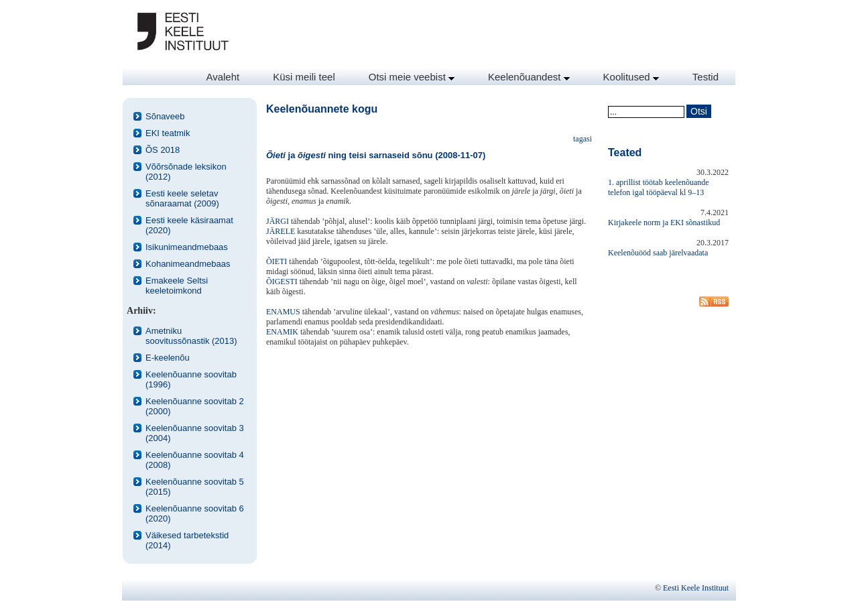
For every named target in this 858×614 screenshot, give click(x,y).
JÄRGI (277, 221)
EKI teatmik (167, 133)
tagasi (582, 138)
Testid (705, 76)
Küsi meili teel (304, 76)
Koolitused (631, 76)
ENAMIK (282, 331)
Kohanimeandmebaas (187, 264)
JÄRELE (280, 231)
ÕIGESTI (282, 281)
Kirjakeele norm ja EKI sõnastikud (664, 222)
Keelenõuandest (529, 76)
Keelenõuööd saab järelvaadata (658, 252)
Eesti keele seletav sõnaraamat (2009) (182, 198)
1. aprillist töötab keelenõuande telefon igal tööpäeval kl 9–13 (658, 187)
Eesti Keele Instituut (696, 588)
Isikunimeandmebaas (186, 247)
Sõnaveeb (165, 116)
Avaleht (222, 76)
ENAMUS (283, 311)
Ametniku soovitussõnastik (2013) (191, 336)
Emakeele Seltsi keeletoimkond (176, 285)
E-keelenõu (167, 358)
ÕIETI (276, 261)
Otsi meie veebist (411, 76)
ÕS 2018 (162, 150)
